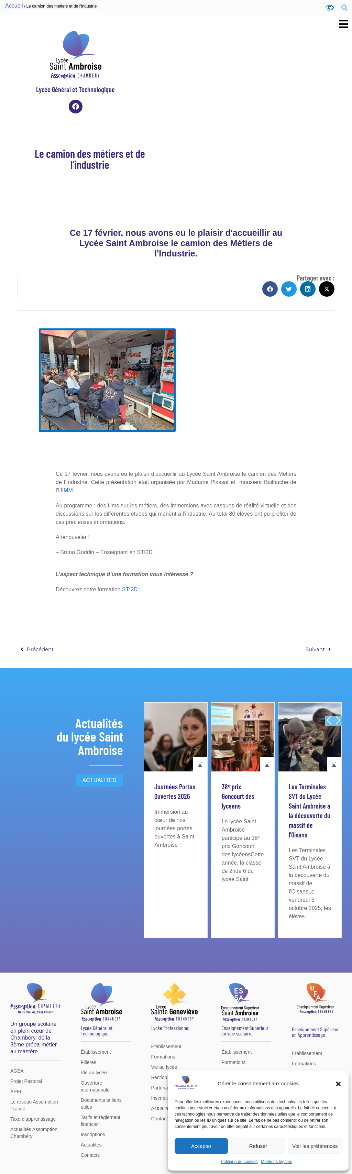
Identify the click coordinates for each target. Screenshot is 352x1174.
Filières (88, 1062)
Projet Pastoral (26, 1081)
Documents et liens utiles (101, 1103)
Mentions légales (276, 1161)
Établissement (96, 1052)
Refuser (258, 1146)
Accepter (201, 1146)
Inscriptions (93, 1134)
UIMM (65, 490)
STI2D (130, 589)
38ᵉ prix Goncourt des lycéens (238, 796)
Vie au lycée (94, 1072)
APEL (16, 1091)
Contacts (90, 1155)
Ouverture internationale (95, 1086)
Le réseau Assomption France (34, 1105)
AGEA (17, 1071)
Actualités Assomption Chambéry (33, 1133)
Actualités (91, 1145)
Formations (163, 1057)
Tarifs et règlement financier (100, 1121)
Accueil (14, 6)
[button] (338, 1083)
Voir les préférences (315, 1146)
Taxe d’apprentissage (33, 1119)
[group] (175, 820)
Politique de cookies (239, 1161)
